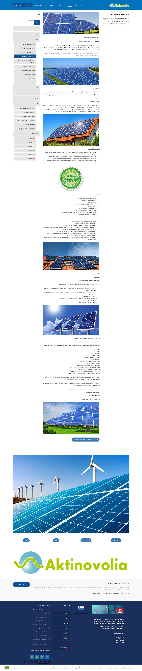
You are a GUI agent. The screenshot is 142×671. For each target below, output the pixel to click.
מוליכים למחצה (90, 47)
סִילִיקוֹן (79, 47)
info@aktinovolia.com (39, 644)
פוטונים (94, 49)
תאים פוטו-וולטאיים (65, 45)
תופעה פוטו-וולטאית (58, 49)
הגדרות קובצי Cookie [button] (15, 668)
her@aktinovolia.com (39, 639)
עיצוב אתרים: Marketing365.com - (40, 661)
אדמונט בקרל (96, 94)
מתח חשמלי (74, 49)
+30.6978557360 (41, 632)
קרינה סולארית (86, 49)
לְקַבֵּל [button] (7, 668)
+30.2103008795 (41, 621)
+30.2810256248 (41, 635)
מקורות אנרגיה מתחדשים (76, 53)
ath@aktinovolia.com (39, 624)
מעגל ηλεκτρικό (62, 47)
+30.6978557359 (41, 617)
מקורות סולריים (56, 53)
